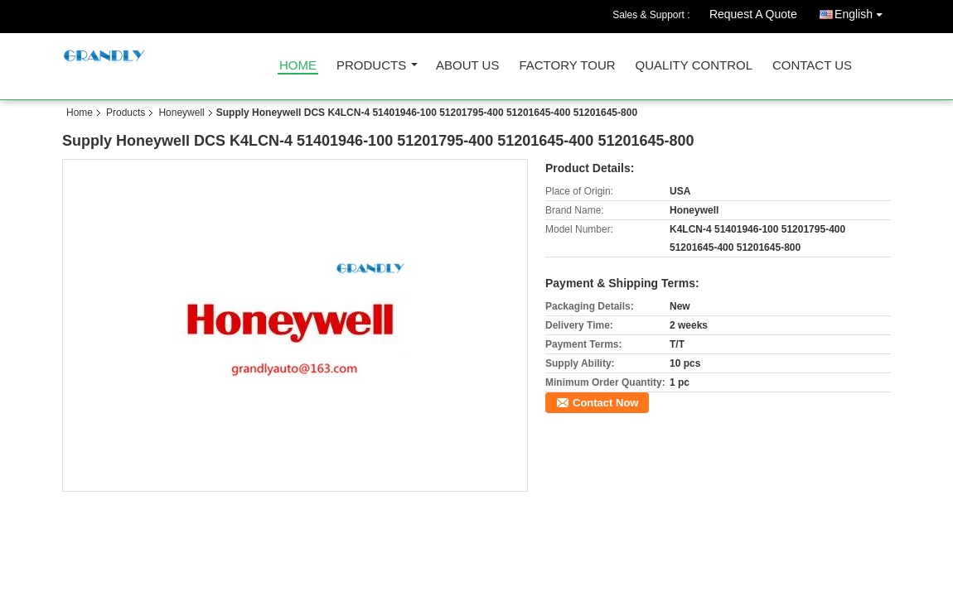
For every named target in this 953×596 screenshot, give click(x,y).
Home (298, 66)
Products (371, 66)
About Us (467, 66)
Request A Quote (753, 14)
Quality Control (694, 66)
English (862, 11)
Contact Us (812, 66)
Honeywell (181, 112)
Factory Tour (567, 66)
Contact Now (605, 403)
